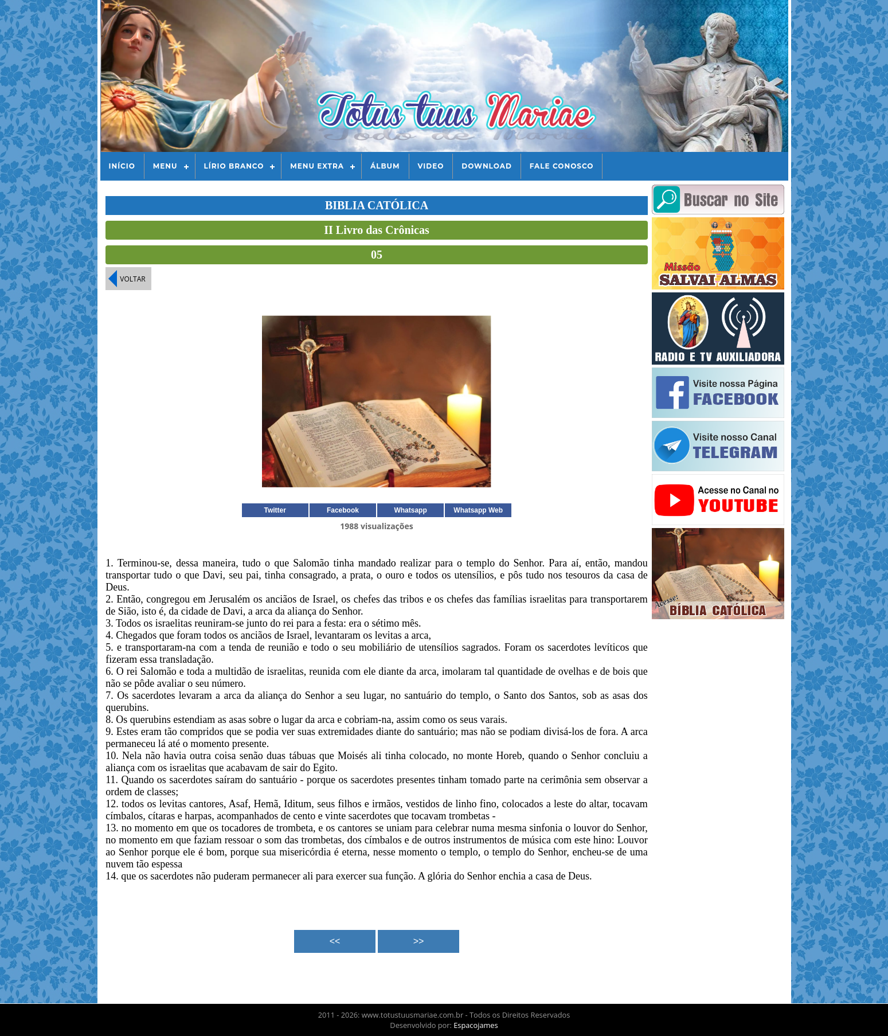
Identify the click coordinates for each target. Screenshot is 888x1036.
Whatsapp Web (478, 510)
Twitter (275, 510)
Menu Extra (317, 166)
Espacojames (475, 1025)
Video (431, 166)
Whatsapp (410, 510)
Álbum (385, 166)
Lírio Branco (234, 166)
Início (122, 166)
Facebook (343, 510)
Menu (165, 166)
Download (486, 166)
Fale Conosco (562, 166)
